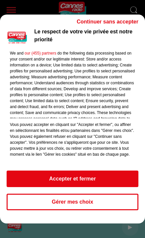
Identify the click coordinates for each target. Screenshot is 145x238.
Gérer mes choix (72, 205)
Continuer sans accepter (107, 24)
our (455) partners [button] (40, 56)
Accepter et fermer (72, 181)
